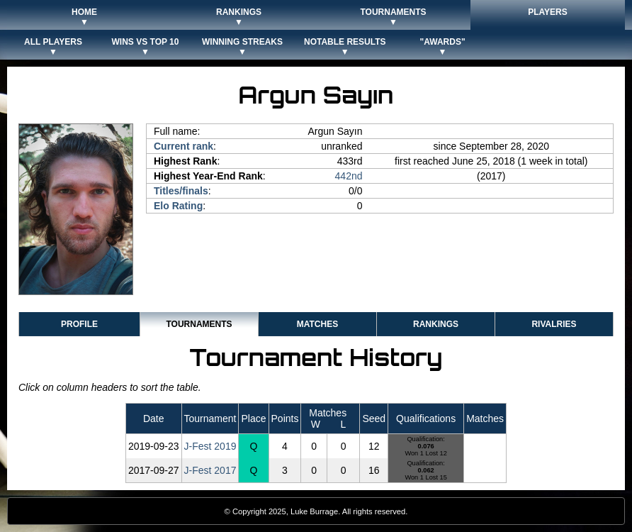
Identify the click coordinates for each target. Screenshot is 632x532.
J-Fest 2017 (210, 470)
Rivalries (553, 324)
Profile (79, 324)
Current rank (183, 146)
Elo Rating (178, 205)
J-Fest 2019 (210, 446)
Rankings (435, 324)
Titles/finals (181, 190)
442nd (349, 176)
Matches (317, 324)
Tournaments (199, 324)
